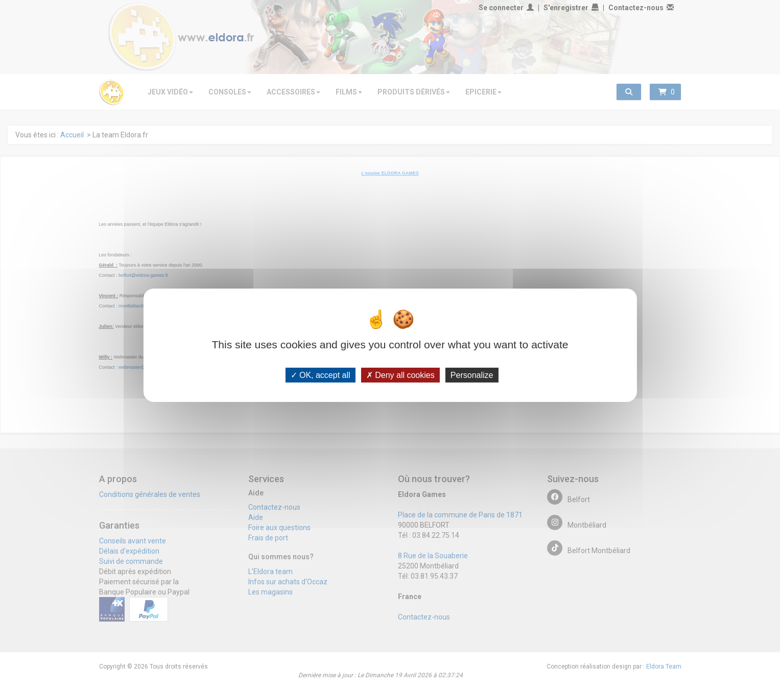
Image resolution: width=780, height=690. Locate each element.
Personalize (472, 374)
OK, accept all (320, 374)
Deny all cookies (400, 374)
